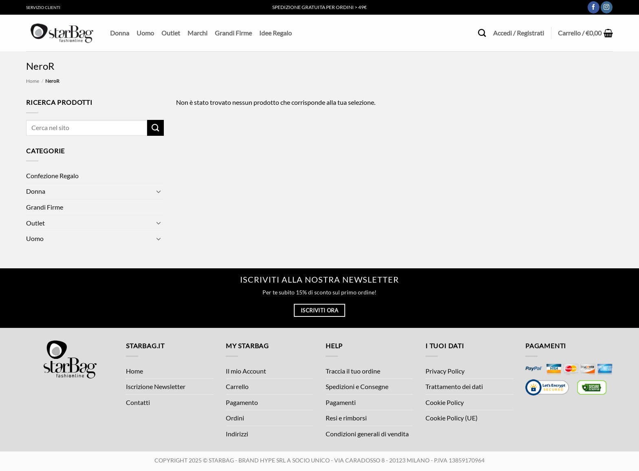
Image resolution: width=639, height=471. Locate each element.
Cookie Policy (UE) (451, 418)
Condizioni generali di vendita (367, 434)
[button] (585, 33)
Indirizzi (237, 434)
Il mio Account (246, 371)
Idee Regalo (275, 33)
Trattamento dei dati (454, 386)
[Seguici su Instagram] (607, 7)
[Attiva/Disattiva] (159, 191)
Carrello (237, 386)
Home (32, 81)
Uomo (145, 33)
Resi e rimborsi (346, 418)
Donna (119, 33)
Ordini (235, 418)
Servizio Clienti (43, 7)
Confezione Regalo (52, 175)
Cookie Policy (444, 402)
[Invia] (155, 128)
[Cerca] (482, 33)
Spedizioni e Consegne (357, 386)
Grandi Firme (233, 33)
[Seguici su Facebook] (593, 7)
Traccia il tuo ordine (353, 371)
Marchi (197, 33)
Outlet (170, 33)
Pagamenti (341, 402)
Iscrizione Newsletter (155, 386)
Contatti (138, 402)
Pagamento (242, 402)
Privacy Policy (445, 371)
